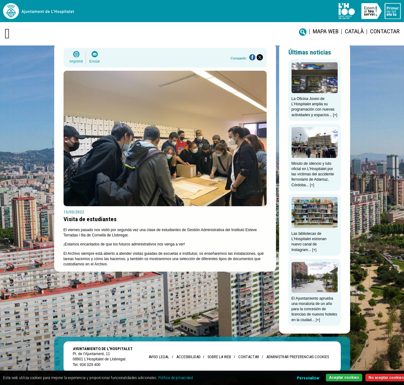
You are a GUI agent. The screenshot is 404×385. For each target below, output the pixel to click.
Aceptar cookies (344, 377)
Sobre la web (219, 356)
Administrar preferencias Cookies (297, 356)
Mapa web (326, 31)
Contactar (385, 31)
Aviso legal (159, 356)
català (354, 31)
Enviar (94, 61)
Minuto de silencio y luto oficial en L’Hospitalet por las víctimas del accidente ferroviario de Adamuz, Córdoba (313, 174)
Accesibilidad (188, 356)
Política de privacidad (175, 378)
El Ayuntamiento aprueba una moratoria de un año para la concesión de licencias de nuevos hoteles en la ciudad (314, 309)
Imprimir (76, 61)
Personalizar (308, 378)
